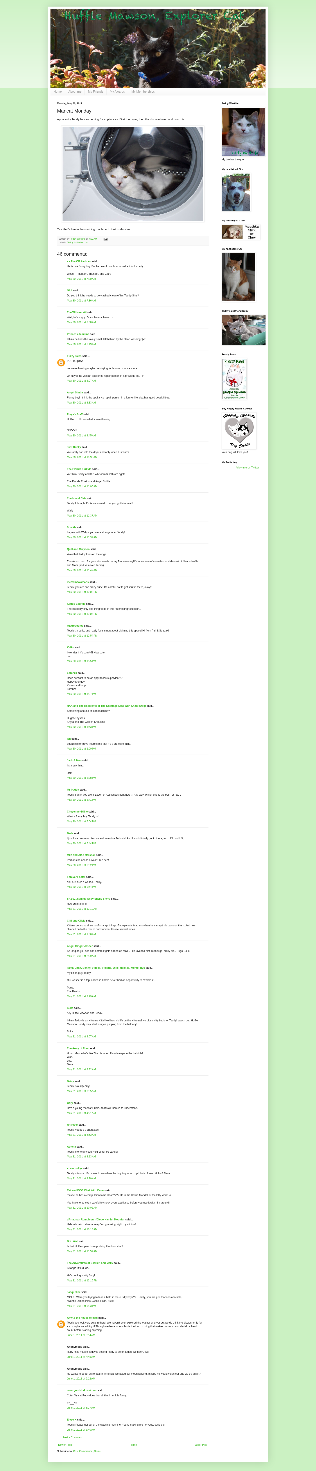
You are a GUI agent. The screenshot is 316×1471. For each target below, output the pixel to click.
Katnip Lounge (76, 603)
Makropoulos (75, 625)
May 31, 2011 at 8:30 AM (81, 1178)
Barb (70, 833)
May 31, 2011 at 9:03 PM (81, 1306)
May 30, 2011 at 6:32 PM (81, 865)
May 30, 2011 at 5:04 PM (81, 821)
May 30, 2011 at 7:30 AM (81, 278)
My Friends (95, 91)
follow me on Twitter (247, 467)
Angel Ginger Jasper (80, 946)
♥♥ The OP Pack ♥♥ (79, 261)
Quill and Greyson (78, 549)
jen (69, 738)
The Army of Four (78, 1048)
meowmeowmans (78, 582)
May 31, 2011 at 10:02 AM (82, 1207)
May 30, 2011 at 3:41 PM (81, 799)
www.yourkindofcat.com (82, 1390)
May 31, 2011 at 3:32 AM (81, 1069)
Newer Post (65, 1444)
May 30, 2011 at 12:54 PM (82, 635)
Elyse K (71, 1419)
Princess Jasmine (78, 334)
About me (74, 91)
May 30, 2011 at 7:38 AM (81, 322)
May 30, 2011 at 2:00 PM (81, 748)
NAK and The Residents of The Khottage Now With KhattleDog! (106, 705)
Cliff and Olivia (76, 920)
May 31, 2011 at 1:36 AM (81, 934)
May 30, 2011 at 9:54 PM (81, 886)
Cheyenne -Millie (77, 811)
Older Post (201, 1444)
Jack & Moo (74, 760)
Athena (71, 1146)
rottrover (72, 1124)
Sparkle (71, 527)
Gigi (69, 290)
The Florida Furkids (79, 469)
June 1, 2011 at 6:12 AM (81, 1378)
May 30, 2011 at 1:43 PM (81, 726)
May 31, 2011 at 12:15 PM (82, 1280)
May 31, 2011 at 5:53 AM (81, 1134)
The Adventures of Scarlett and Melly (90, 1263)
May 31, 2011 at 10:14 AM (82, 1229)
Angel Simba (75, 392)
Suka (70, 1008)
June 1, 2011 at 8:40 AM (81, 1429)
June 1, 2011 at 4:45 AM (81, 1356)
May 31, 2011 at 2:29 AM (81, 956)
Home (58, 91)
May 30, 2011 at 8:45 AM (81, 435)
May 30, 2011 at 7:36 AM (81, 300)
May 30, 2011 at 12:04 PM (82, 613)
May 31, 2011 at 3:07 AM (81, 1036)
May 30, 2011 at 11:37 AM (82, 515)
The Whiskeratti (76, 312)
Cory (70, 1103)
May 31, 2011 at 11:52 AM (82, 1251)
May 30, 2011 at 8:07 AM (81, 380)
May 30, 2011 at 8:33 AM (81, 402)
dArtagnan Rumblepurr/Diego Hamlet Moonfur (96, 1219)
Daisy (70, 1081)
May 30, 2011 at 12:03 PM (82, 592)
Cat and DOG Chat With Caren (85, 1190)
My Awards (117, 91)
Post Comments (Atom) (87, 1451)
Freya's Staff (75, 414)
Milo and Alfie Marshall (81, 855)
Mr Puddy (73, 789)
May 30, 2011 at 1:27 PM (81, 694)
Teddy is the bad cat (77, 242)
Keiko (70, 647)
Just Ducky (74, 447)
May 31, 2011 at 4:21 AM (81, 1113)
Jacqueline (74, 1292)
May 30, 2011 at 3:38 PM (81, 777)
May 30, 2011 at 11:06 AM (82, 486)
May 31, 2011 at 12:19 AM (82, 908)
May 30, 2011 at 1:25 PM (81, 661)
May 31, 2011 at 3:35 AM (81, 1091)
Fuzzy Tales (74, 356)
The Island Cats (76, 498)
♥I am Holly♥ (75, 1168)
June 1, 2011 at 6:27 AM (81, 1407)
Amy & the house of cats (82, 1317)
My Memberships (143, 91)
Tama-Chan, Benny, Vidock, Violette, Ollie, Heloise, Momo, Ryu (106, 967)
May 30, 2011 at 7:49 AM (81, 344)
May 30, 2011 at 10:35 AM (82, 457)
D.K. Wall (72, 1241)
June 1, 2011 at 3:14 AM (81, 1335)
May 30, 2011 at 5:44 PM (81, 843)
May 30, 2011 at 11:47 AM (82, 570)
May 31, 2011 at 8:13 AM (81, 1156)
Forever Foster (76, 877)
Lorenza (72, 673)
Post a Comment (72, 1437)
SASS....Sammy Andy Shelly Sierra (88, 898)
